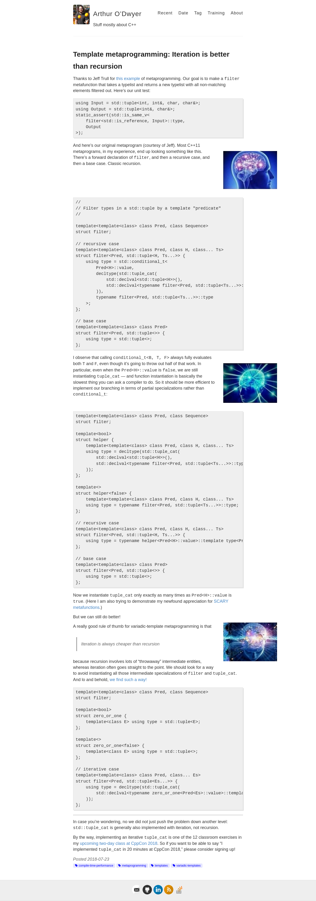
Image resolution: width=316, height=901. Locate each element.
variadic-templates (189, 865)
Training (216, 13)
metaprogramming (134, 865)
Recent (165, 13)
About (237, 13)
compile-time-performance (96, 865)
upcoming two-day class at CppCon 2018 (118, 843)
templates (161, 865)
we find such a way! (128, 679)
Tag (198, 13)
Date (183, 13)
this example (128, 78)
